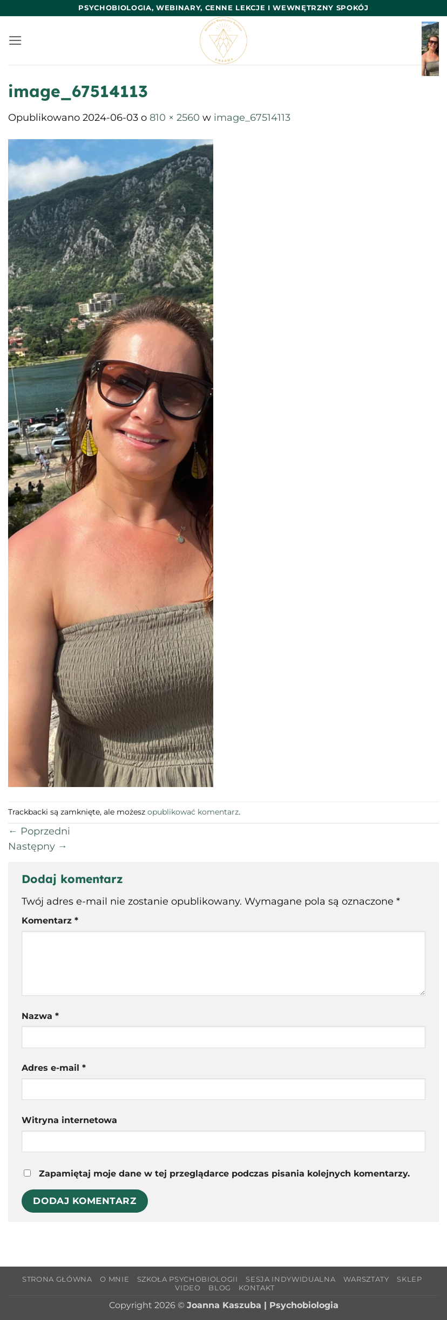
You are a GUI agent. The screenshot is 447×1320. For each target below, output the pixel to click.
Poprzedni (39, 831)
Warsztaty (366, 1279)
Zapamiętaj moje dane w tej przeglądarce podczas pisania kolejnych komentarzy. (224, 1173)
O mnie (114, 1279)
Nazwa (40, 1016)
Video (187, 1287)
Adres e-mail (54, 1068)
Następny (37, 846)
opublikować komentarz (193, 812)
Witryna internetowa (69, 1120)
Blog (219, 1287)
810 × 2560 (175, 117)
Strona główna (57, 1279)
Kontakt (257, 1287)
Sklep (409, 1279)
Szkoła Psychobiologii (187, 1279)
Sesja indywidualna (290, 1279)
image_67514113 (252, 117)
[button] (15, 40)
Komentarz (50, 920)
